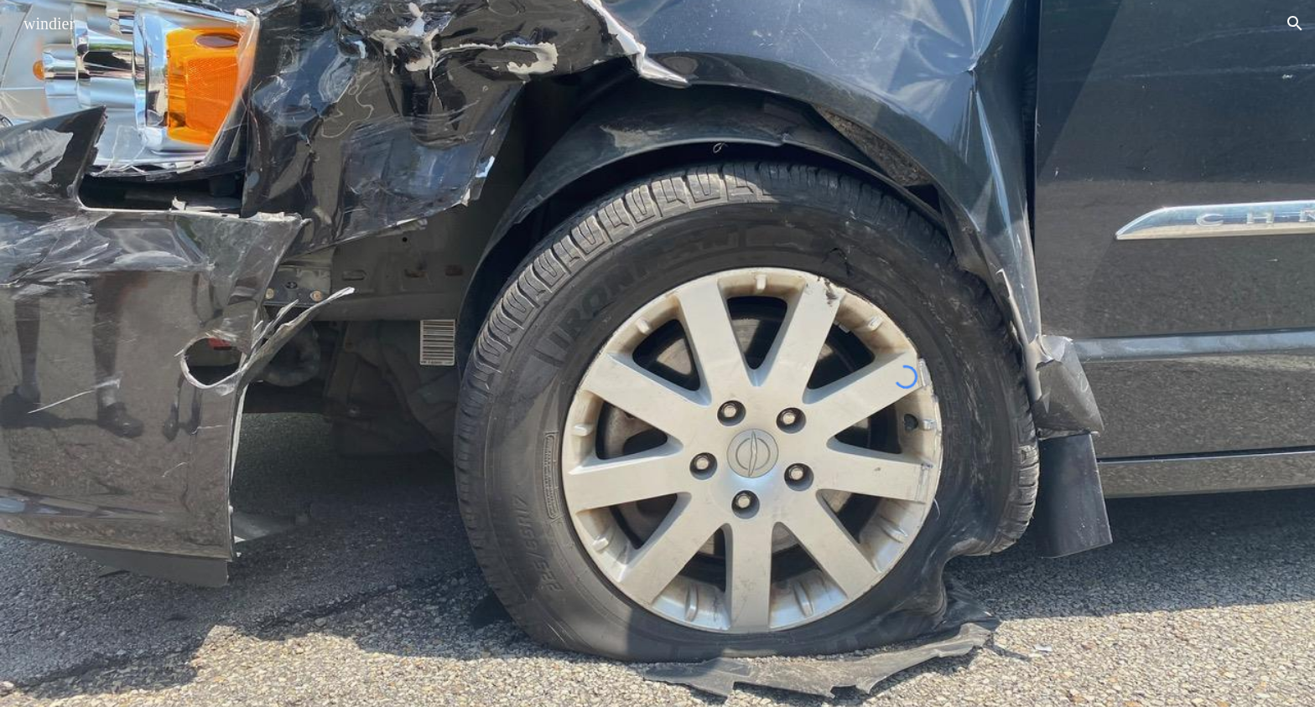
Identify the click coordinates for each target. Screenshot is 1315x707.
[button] (1295, 23)
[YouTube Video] (368, 474)
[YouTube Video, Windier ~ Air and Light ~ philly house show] (368, 193)
